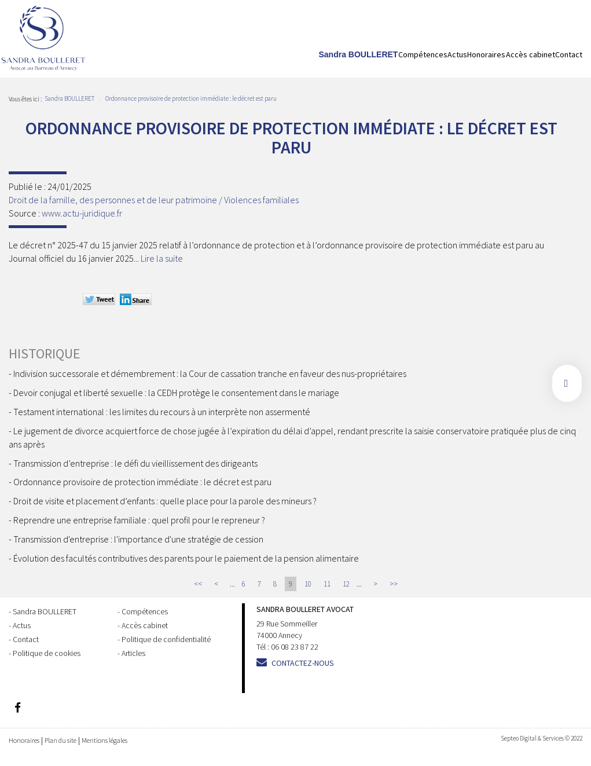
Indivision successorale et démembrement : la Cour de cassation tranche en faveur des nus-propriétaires (209, 373)
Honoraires (486, 54)
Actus (457, 54)
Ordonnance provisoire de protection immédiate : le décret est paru (191, 98)
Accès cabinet (530, 54)
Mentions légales (104, 740)
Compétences (422, 54)
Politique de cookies (46, 653)
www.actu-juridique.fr (82, 213)
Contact (568, 54)
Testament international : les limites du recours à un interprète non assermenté (161, 411)
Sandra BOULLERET (358, 54)
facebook (567, 383)
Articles (133, 653)
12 (346, 584)
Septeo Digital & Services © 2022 (541, 738)
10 (307, 584)
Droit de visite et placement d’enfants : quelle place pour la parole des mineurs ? (165, 501)
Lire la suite (162, 258)
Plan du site (60, 740)
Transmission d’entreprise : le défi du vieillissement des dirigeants (135, 463)
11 (327, 584)
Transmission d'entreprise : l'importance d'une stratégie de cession (138, 539)
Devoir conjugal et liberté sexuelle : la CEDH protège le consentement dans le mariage (176, 392)
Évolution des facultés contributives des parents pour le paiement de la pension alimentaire (186, 558)
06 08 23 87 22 (294, 647)
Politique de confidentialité (166, 639)
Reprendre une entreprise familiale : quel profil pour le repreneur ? (139, 520)
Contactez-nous (302, 663)
